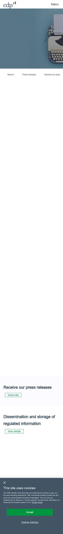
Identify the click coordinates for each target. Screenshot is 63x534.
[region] (31, 506)
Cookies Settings (29, 522)
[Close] (4, 482)
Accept (29, 512)
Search (10, 74)
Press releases (29, 74)
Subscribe (13, 395)
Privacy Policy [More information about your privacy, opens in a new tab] (37, 502)
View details (14, 431)
